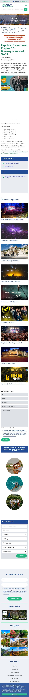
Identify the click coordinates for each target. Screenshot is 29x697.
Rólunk (14, 666)
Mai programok (6, 1)
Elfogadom (14, 694)
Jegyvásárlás (23, 1)
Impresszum (14, 678)
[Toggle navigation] (26, 5)
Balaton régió (12, 28)
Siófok (5, 29)
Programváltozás (14, 681)
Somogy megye (22, 28)
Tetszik (8, 618)
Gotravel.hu (11, 611)
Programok (12, 29)
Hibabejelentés (14, 672)
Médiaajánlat (14, 669)
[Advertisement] (14, 109)
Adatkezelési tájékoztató (14, 675)
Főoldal (3, 28)
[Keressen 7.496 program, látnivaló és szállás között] (13, 9)
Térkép (16, 1)
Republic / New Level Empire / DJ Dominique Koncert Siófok (14, 50)
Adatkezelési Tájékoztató (9, 436)
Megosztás (22, 618)
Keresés (21, 556)
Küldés (5, 439)
